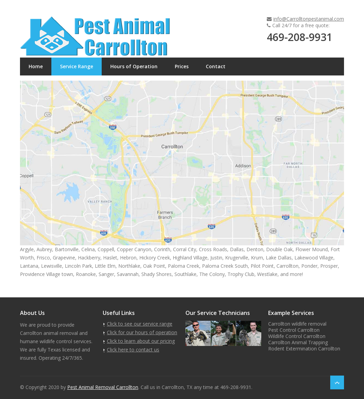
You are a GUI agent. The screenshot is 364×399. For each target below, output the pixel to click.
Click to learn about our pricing (141, 341)
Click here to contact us (133, 349)
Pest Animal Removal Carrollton (102, 387)
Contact (215, 66)
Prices (182, 66)
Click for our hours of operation (142, 332)
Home (36, 66)
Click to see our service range (139, 323)
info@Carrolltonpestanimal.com (308, 19)
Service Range (76, 66)
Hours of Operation (134, 66)
